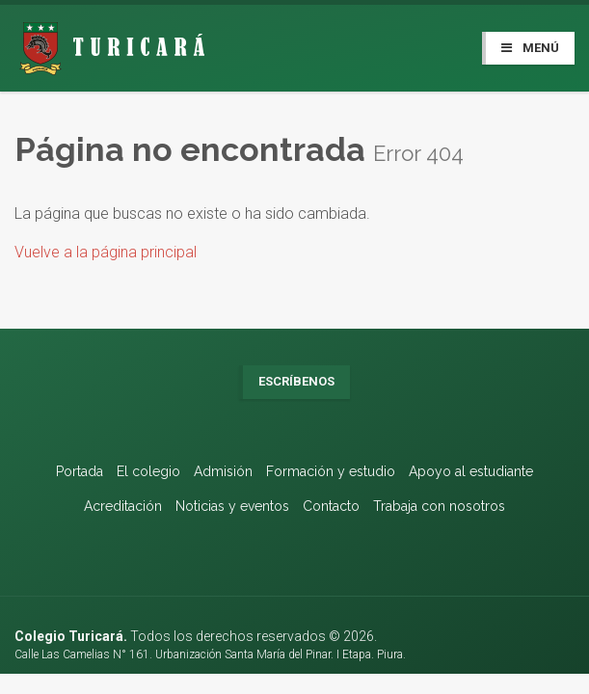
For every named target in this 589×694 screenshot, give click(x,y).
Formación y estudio (330, 471)
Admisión (223, 471)
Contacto (331, 506)
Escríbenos (296, 381)
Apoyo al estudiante (471, 471)
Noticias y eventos (232, 506)
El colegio (148, 471)
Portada (79, 471)
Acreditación (123, 506)
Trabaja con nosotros (439, 506)
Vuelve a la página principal (105, 252)
